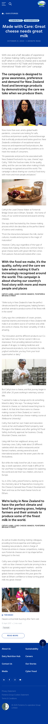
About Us (6, 649)
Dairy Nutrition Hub (11, 656)
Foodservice (31, 20)
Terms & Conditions (9, 698)
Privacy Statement (9, 691)
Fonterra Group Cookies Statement (15, 695)
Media (5, 671)
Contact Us (7, 664)
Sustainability (31, 649)
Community (16, 20)
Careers (29, 656)
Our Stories (30, 664)
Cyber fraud (31, 671)
